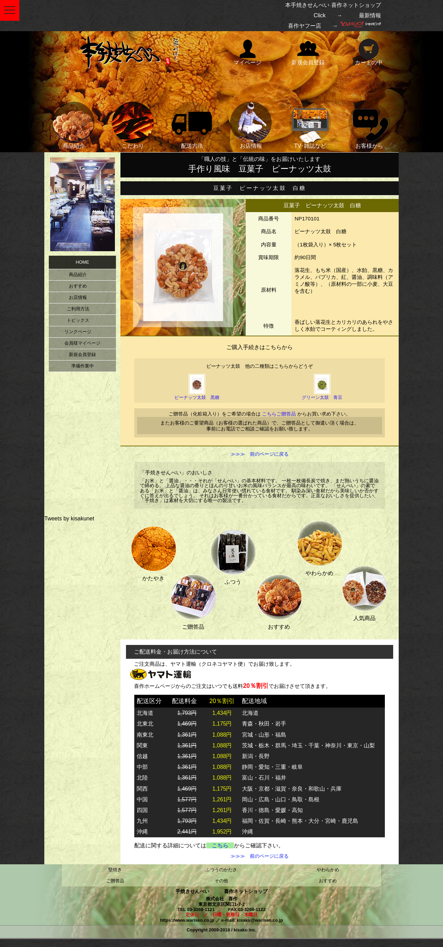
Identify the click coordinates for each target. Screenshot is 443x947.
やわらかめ (319, 547)
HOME (82, 262)
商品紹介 (73, 125)
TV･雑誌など (310, 125)
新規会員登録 (308, 51)
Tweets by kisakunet (69, 518)
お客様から (369, 125)
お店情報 (251, 125)
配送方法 (192, 125)
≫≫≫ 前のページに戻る (259, 454)
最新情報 (370, 15)
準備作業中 (82, 365)
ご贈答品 (193, 600)
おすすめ (279, 600)
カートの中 (368, 51)
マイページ (247, 51)
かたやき (153, 552)
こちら (220, 845)
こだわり (133, 125)
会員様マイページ (82, 343)
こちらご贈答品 (279, 414)
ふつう (233, 555)
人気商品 (364, 592)
